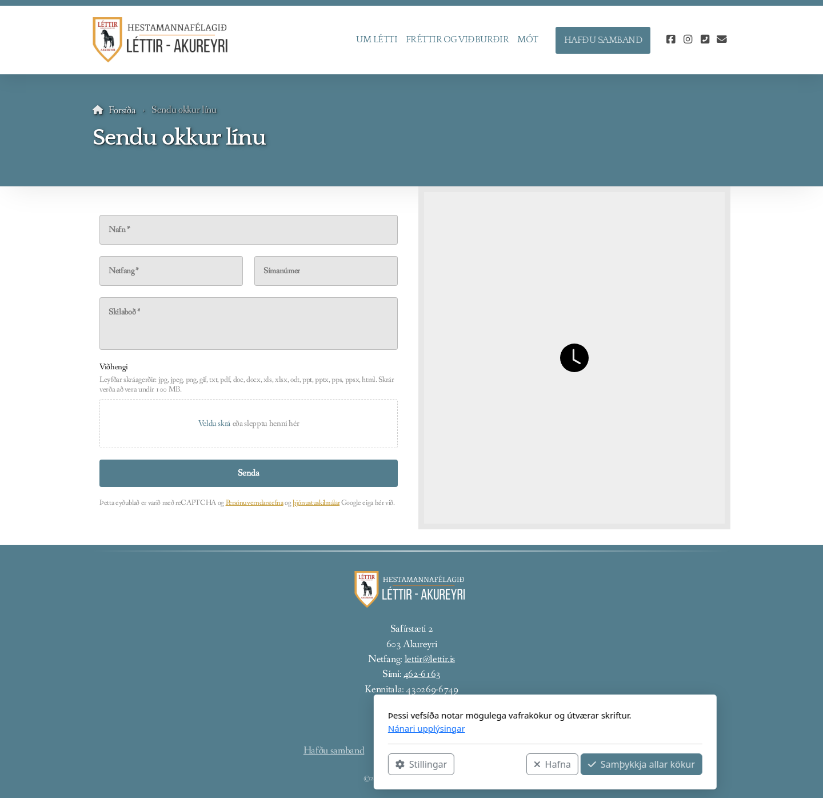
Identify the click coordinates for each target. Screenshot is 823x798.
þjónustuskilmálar (316, 503)
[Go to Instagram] (687, 40)
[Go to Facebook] (670, 40)
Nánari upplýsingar (292, 728)
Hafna (418, 764)
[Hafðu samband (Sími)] (704, 40)
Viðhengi (113, 367)
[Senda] (248, 473)
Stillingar (287, 764)
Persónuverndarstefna (254, 503)
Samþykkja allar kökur (507, 764)
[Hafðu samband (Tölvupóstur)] (721, 40)
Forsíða (122, 110)
